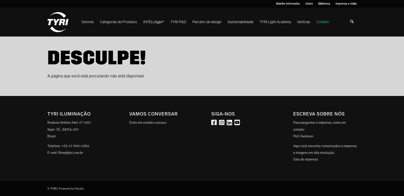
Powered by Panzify (71, 188)
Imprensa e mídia (346, 3)
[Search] (352, 22)
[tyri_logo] (58, 22)
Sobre (309, 3)
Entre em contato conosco (147, 122)
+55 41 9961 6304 (75, 146)
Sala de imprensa (305, 159)
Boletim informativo (288, 3)
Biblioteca (324, 3)
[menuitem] (288, 4)
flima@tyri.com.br (70, 153)
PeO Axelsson (303, 136)
